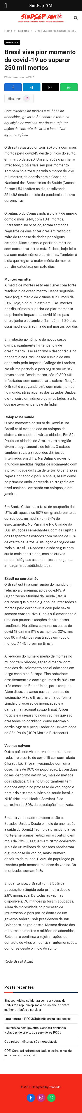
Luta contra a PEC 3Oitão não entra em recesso (38, 1019)
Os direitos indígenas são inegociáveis (30, 1041)
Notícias (12, 42)
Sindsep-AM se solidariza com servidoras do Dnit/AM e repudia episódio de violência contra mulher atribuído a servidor (36, 1005)
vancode (55, 1087)
